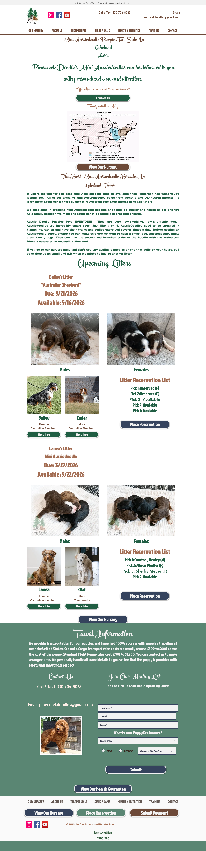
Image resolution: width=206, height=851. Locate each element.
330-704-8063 (69, 686)
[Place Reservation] (144, 424)
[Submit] (135, 770)
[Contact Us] (103, 97)
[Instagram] (51, 15)
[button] (82, 434)
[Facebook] (59, 15)
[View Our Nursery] (103, 166)
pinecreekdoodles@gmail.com (66, 704)
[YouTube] (67, 15)
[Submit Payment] (154, 813)
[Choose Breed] (138, 740)
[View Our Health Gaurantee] (103, 789)
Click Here (144, 201)
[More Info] (44, 434)
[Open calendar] (171, 751)
